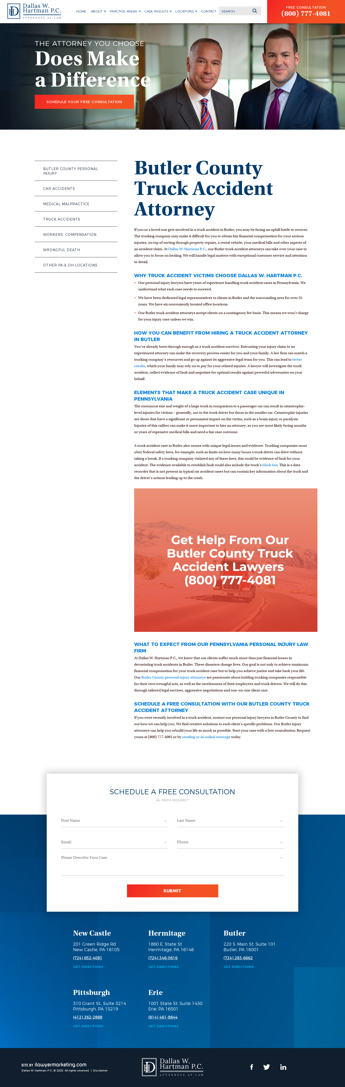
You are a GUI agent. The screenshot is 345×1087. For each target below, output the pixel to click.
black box (270, 465)
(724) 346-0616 (163, 958)
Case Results (156, 11)
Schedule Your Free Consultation (84, 101)
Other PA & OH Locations (70, 265)
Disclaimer (100, 1070)
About (97, 11)
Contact (208, 11)
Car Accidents (59, 189)
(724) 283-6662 (238, 958)
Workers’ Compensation (70, 234)
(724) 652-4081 (87, 958)
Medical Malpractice (66, 204)
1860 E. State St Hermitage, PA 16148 (171, 947)
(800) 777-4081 (306, 13)
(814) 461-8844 (163, 1017)
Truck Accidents (61, 219)
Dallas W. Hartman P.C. (187, 249)
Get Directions (88, 966)
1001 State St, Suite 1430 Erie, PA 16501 (175, 1006)
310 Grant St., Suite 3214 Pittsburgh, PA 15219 (99, 1006)
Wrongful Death (61, 250)
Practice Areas (123, 11)
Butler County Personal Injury (70, 171)
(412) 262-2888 (87, 1017)
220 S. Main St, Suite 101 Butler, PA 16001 (250, 947)
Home (81, 11)
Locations (184, 11)
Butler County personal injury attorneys (173, 677)
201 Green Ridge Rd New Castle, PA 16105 (96, 947)
